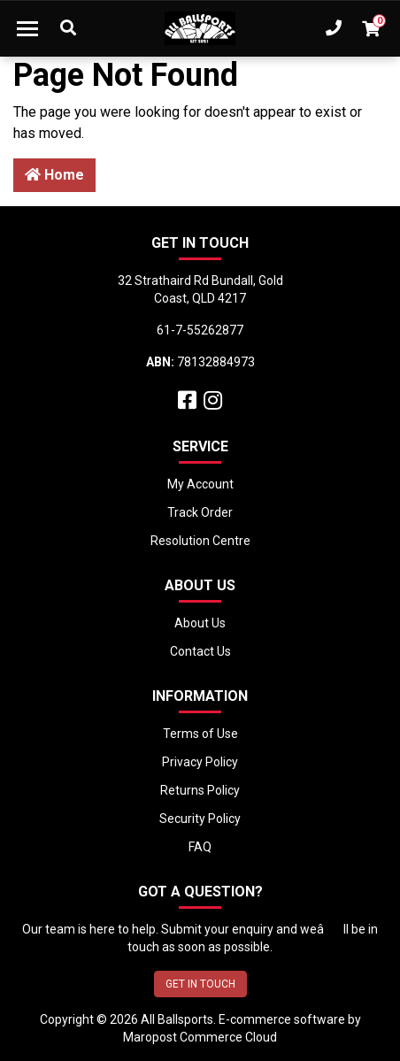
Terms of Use (200, 734)
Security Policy (200, 818)
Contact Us (200, 651)
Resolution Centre (200, 541)
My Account (200, 484)
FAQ (200, 847)
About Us (200, 623)
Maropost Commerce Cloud (200, 1037)
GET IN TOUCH (200, 984)
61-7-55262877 (200, 330)
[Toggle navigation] (27, 28)
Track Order (200, 512)
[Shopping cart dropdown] (370, 28)
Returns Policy (200, 790)
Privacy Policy (200, 762)
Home (54, 174)
